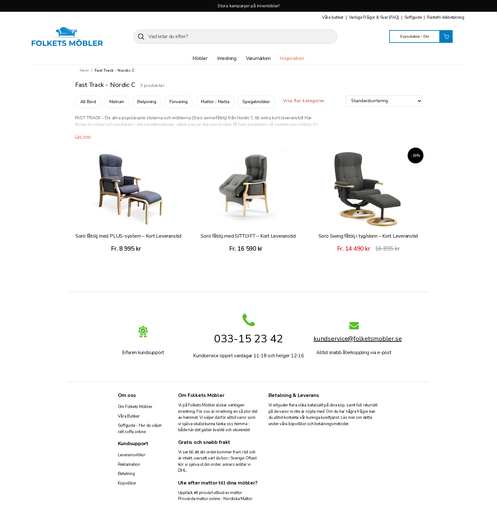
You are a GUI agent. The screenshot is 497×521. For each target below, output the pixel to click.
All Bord (88, 102)
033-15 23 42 (248, 338)
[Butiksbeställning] (384, 101)
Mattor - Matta (215, 102)
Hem (84, 70)
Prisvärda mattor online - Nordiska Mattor (215, 499)
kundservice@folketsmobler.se (353, 339)
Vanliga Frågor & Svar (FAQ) (374, 17)
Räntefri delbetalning (445, 17)
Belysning (146, 102)
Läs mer (83, 137)
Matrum (116, 102)
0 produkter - (414, 36)
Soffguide (413, 17)
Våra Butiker (129, 416)
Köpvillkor (127, 483)
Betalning (126, 474)
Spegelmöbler (256, 102)
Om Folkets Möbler (135, 407)
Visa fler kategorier (304, 101)
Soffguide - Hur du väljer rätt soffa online (140, 429)
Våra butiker (333, 17)
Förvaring (179, 102)
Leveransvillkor (131, 455)
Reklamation (129, 464)
